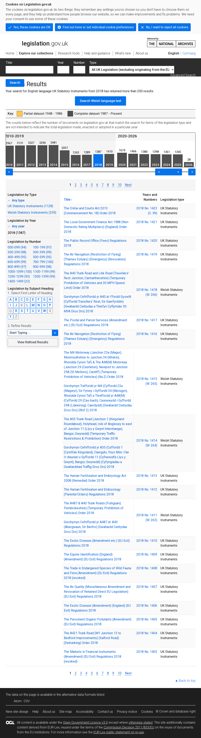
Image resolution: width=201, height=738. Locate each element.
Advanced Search (183, 75)
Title (67, 199)
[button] (55, 333)
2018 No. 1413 (146, 476)
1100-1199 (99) (44, 272)
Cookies (147, 712)
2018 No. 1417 (146, 320)
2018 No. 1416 (146, 334)
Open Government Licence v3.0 (85, 722)
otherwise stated (141, 722)
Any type (16, 200)
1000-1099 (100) (20, 272)
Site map (65, 712)
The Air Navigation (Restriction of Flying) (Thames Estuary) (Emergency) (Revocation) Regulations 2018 (95, 259)
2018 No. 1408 (146, 568)
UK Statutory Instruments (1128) (30, 206)
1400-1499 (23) (19, 281)
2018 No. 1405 (146, 619)
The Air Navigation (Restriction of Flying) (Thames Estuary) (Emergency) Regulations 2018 (94, 339)
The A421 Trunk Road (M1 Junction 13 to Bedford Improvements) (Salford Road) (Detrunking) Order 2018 (92, 638)
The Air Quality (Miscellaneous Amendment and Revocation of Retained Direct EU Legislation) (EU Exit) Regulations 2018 (97, 591)
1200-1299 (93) (19, 276)
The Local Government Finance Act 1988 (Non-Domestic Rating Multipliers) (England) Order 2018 (96, 227)
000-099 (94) (17, 247)
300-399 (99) (42, 252)
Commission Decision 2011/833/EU (129, 727)
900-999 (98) (42, 267)
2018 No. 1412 (146, 489)
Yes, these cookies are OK (32, 27)
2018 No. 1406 (146, 606)
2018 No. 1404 (146, 633)
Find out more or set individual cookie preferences (98, 27)
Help (35, 712)
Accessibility (85, 712)
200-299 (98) (17, 252)
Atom (18, 701)
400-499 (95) (17, 257)
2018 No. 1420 (146, 241)
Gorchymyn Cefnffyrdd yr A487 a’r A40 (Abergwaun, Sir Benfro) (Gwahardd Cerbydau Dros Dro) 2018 (95, 527)
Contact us (105, 712)
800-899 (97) (17, 267)
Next (128, 185)
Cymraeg (189, 53)
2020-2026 (127, 136)
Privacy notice (127, 712)
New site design (17, 712)
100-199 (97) (42, 247)
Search (15, 83)
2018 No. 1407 (146, 587)
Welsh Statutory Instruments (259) (32, 212)
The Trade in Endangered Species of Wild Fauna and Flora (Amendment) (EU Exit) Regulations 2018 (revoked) (97, 573)
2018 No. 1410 (146, 541)
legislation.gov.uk (37, 42)
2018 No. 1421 (146, 222)
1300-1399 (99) (44, 276)
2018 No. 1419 (146, 254)
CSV (27, 701)
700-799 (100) (43, 262)
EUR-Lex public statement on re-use (119, 732)
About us (49, 712)
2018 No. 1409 (146, 554)
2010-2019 (14, 136)
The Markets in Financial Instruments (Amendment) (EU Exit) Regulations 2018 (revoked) (92, 656)
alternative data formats (79, 695)
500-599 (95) (42, 257)
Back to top (187, 681)
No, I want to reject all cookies (167, 27)
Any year (16, 226)
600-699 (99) (17, 262)
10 (119, 185)
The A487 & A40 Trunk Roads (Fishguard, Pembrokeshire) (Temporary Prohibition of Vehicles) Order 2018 (93, 508)
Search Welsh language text (100, 101)
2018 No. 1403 (146, 652)
